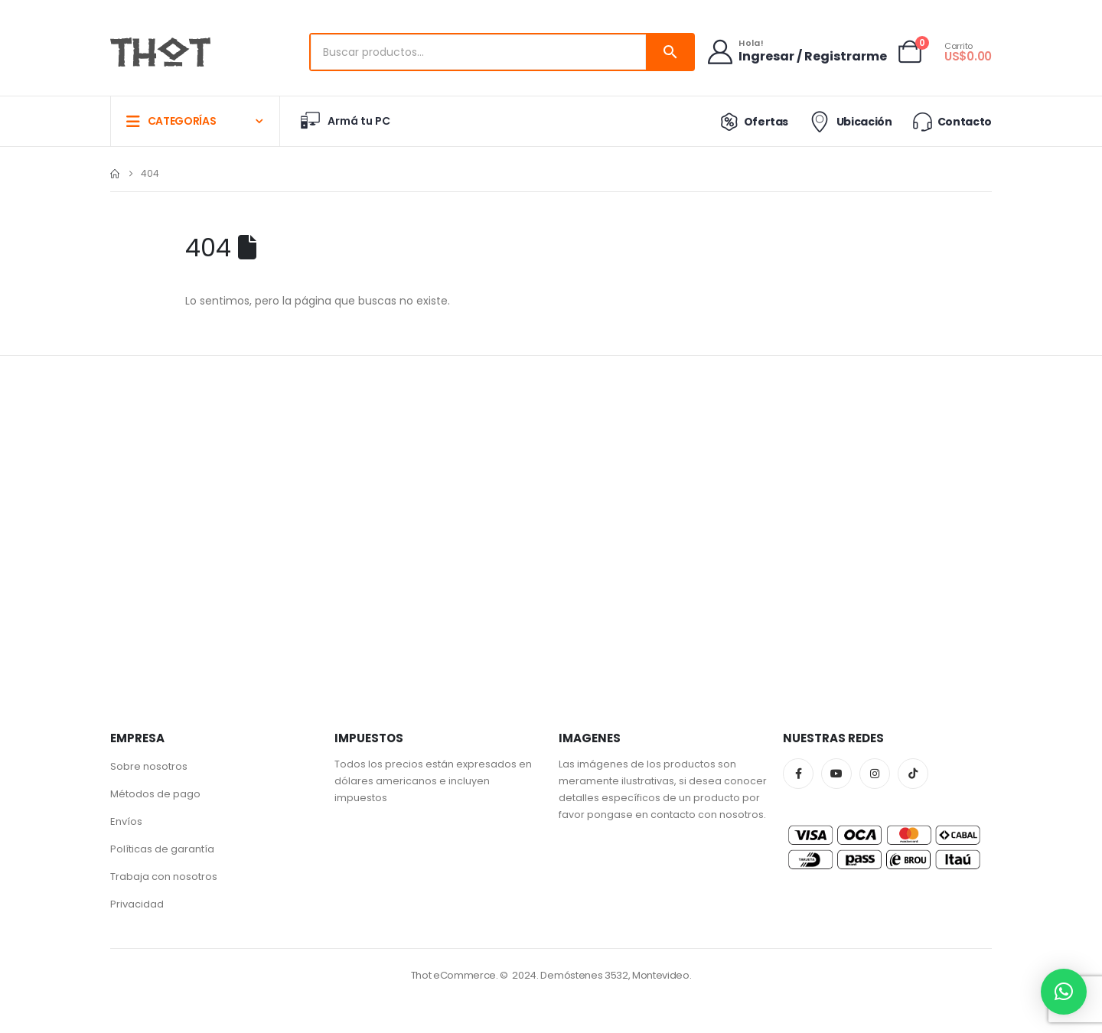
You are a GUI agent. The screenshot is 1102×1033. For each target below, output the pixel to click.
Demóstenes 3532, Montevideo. (615, 975)
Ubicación (849, 121)
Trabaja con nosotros (163, 876)
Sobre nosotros (148, 766)
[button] (1064, 992)
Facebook (798, 773)
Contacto (951, 121)
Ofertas (751, 121)
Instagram (874, 773)
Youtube (836, 773)
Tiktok (913, 773)
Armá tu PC (344, 121)
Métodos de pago (155, 794)
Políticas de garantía (162, 849)
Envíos (126, 821)
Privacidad (137, 904)
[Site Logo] (160, 52)
